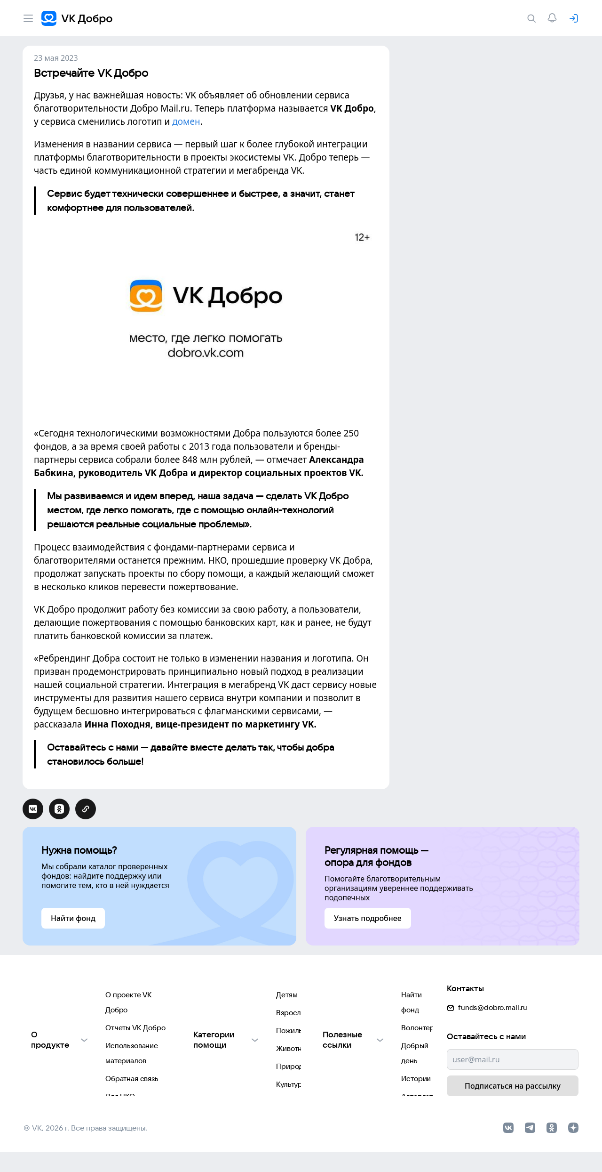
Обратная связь (50, 1051)
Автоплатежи (338, 1070)
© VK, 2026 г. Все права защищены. (86, 1148)
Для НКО (38, 1070)
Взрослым (197, 1014)
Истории (331, 1051)
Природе (195, 1070)
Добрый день (338, 1032)
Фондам (193, 1108)
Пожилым (196, 1032)
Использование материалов (71, 1032)
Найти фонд (336, 995)
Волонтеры (335, 1014)
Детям (190, 995)
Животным (197, 1051)
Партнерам (43, 1089)
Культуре (195, 1089)
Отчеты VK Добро (54, 1014)
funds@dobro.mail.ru (487, 991)
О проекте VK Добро (59, 995)
